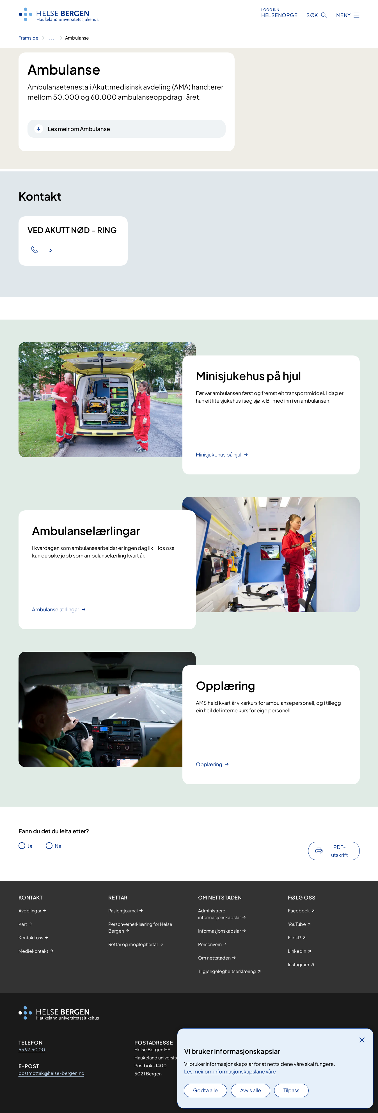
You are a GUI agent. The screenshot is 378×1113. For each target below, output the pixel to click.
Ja (30, 846)
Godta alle (205, 1090)
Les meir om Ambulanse (79, 128)
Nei (59, 846)
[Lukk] (362, 1039)
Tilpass (291, 1090)
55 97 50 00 (32, 1049)
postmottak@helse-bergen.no (51, 1073)
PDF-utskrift (339, 851)
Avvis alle (250, 1090)
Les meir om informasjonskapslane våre (230, 1071)
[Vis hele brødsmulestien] (51, 38)
